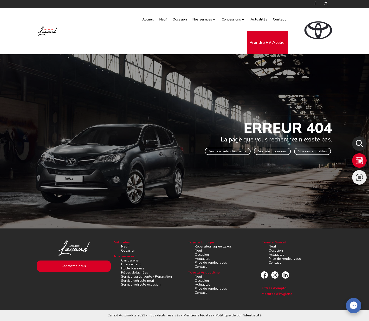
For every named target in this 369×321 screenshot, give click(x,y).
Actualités (264, 19)
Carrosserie (130, 260)
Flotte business (132, 268)
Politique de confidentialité (238, 315)
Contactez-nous (74, 266)
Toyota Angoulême (204, 272)
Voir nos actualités (312, 151)
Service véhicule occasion (141, 284)
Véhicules (122, 242)
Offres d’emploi (274, 288)
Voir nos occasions (272, 151)
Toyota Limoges (201, 242)
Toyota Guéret (274, 242)
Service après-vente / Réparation (146, 276)
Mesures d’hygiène (277, 294)
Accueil (153, 19)
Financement (131, 264)
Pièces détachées (134, 272)
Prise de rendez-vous (211, 262)
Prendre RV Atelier (273, 42)
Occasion (185, 19)
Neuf (168, 19)
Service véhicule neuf (137, 280)
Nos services (208, 19)
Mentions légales (197, 315)
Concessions (236, 19)
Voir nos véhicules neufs (227, 151)
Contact (284, 19)
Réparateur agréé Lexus (213, 246)
